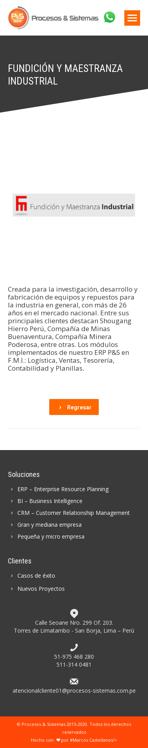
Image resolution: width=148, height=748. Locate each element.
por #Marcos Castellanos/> (86, 740)
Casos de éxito (31, 575)
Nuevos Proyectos (36, 588)
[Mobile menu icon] (132, 18)
